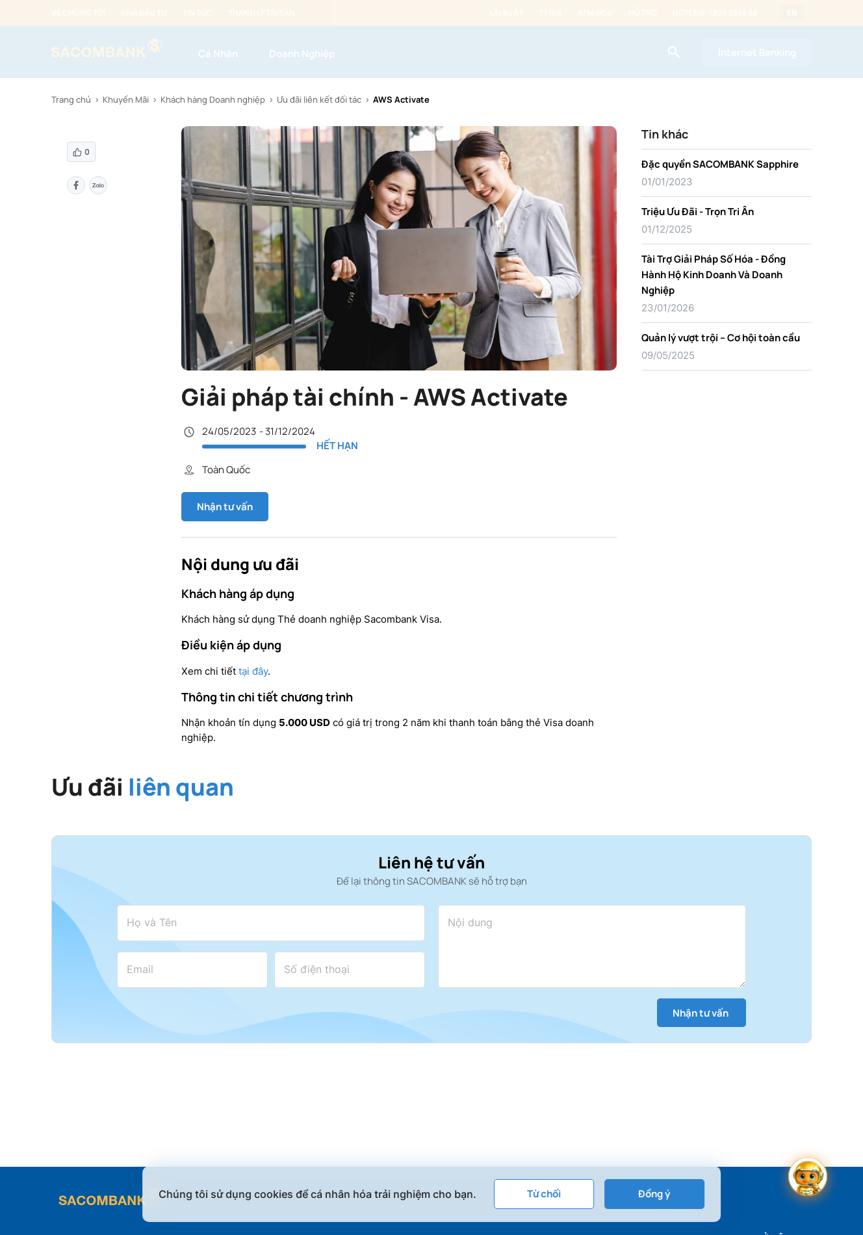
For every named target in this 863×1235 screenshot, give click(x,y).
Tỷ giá (550, 13)
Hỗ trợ (642, 13)
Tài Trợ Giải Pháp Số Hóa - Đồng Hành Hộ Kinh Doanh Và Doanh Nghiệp (713, 274)
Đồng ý (654, 1194)
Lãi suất (506, 13)
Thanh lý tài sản (261, 13)
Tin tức (198, 13)
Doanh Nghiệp (302, 53)
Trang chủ (71, 99)
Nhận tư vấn (225, 507)
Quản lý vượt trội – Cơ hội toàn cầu (720, 337)
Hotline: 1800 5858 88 (715, 13)
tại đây (253, 671)
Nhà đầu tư (144, 13)
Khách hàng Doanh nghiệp (213, 99)
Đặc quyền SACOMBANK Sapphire (720, 164)
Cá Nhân (218, 53)
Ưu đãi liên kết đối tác (319, 99)
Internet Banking (757, 52)
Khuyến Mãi (126, 99)
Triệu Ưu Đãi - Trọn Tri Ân (697, 211)
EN (792, 13)
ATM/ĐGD (595, 13)
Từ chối (544, 1194)
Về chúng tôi (78, 13)
